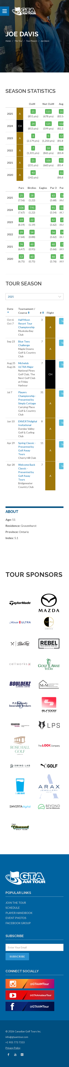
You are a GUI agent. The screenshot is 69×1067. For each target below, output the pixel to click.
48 (53, 244)
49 (32, 244)
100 (48, 160)
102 (61, 123)
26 (61, 148)
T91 (32, 207)
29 (21, 232)
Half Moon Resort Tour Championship (26, 323)
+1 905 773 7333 (15, 1042)
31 (61, 111)
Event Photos (16, 917)
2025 (34, 296)
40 (33, 172)
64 (62, 256)
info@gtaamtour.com (17, 1036)
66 (53, 256)
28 (32, 195)
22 (32, 219)
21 (33, 111)
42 (53, 219)
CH (50, 374)
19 (21, 219)
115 (48, 111)
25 (21, 195)
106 (21, 207)
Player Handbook (19, 912)
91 (53, 207)
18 (48, 148)
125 (48, 123)
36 (53, 232)
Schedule (13, 907)
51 (61, 160)
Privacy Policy (13, 1047)
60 (32, 256)
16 (62, 195)
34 (62, 232)
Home (8, 40)
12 (61, 135)
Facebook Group (18, 923)
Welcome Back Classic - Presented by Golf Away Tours (26, 472)
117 (63, 207)
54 (32, 232)
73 (62, 244)
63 (53, 195)
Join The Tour (16, 902)
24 (33, 123)
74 (21, 244)
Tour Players (31, 40)
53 (21, 256)
